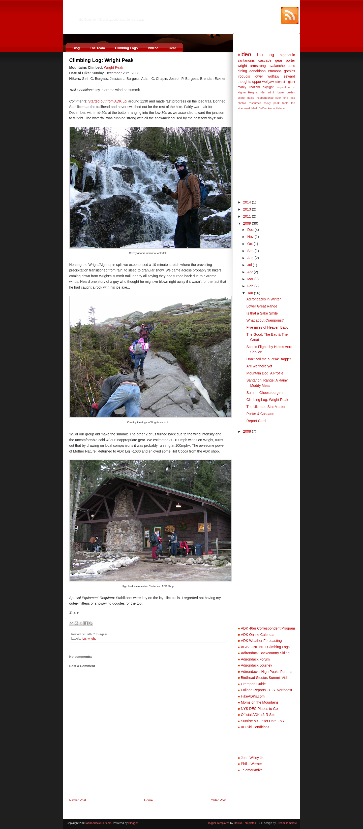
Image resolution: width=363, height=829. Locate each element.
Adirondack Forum (255, 659)
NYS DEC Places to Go (259, 709)
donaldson (257, 71)
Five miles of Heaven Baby (267, 327)
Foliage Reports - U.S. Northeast (266, 690)
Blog (76, 48)
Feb (250, 286)
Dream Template (287, 822)
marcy (242, 87)
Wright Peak (113, 67)
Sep (251, 251)
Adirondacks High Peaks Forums (266, 672)
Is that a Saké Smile (262, 313)
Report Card (255, 421)
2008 (247, 431)
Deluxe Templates (245, 822)
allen (278, 82)
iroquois (244, 76)
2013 (247, 209)
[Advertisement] (128, 786)
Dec (251, 230)
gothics (289, 71)
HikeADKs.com (253, 696)
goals (250, 97)
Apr (250, 272)
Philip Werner (251, 764)
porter (290, 60)
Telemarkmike (252, 770)
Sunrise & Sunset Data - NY (263, 721)
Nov (251, 237)
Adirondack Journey (256, 665)
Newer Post (77, 800)
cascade (264, 60)
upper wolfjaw (263, 82)
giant (291, 82)
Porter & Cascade (260, 414)
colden (291, 92)
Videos (153, 48)
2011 (247, 216)
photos (242, 103)
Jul (250, 265)
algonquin (287, 55)
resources (255, 103)
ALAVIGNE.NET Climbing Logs (265, 647)
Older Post (218, 800)
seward (289, 76)
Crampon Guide (253, 684)
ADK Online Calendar (258, 635)
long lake (289, 97)
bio (260, 54)
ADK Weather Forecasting (261, 641)
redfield (254, 87)
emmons (275, 71)
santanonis (246, 60)
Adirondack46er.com (104, 14)
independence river (268, 97)
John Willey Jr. (252, 758)
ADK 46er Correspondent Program (268, 628)
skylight (268, 87)
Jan (250, 293)
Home (148, 800)
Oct (250, 244)
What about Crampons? (265, 320)
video (244, 54)
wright (91, 638)
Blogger (133, 822)
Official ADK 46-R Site (258, 715)
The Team (97, 48)
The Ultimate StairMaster (265, 407)
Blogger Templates (217, 822)
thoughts (244, 82)
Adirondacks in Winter (263, 299)
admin (271, 92)
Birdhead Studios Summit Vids (265, 678)
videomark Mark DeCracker (255, 108)
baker (281, 92)
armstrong (258, 66)
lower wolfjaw (267, 76)
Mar (250, 279)
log (84, 638)
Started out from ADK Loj (107, 101)
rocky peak (272, 103)
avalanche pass (282, 66)
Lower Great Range (261, 306)
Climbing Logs (126, 48)
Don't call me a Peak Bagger (268, 359)
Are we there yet (259, 366)
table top (288, 103)
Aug (251, 258)
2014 (247, 202)
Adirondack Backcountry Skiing (265, 653)
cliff (285, 82)
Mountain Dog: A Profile (264, 373)
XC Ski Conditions (255, 727)
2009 (247, 223)
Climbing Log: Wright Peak (101, 60)
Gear (172, 48)
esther (242, 97)
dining (242, 71)
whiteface (279, 108)
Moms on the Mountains (260, 702)
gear (278, 60)
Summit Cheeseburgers (264, 393)
